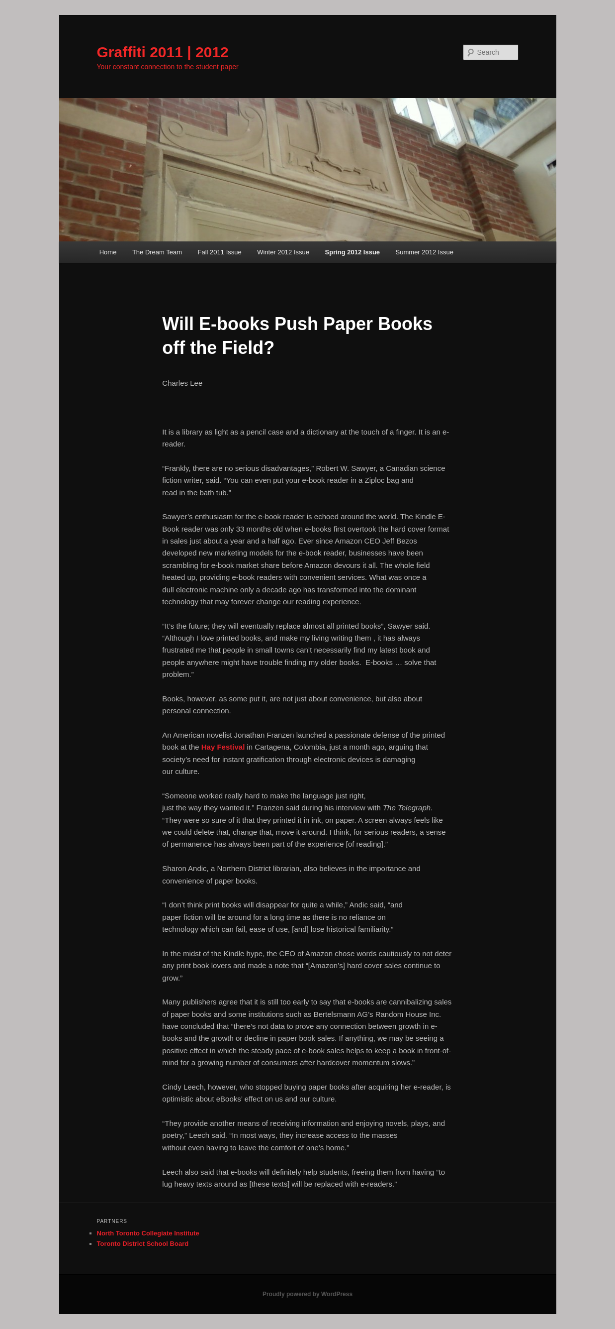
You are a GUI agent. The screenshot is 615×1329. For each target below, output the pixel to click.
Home (108, 252)
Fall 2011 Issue (220, 252)
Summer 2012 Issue (424, 252)
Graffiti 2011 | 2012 (163, 52)
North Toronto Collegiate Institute (148, 1233)
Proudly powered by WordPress (307, 1294)
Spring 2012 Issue (352, 252)
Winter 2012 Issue (283, 252)
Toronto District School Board (143, 1243)
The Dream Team (157, 252)
